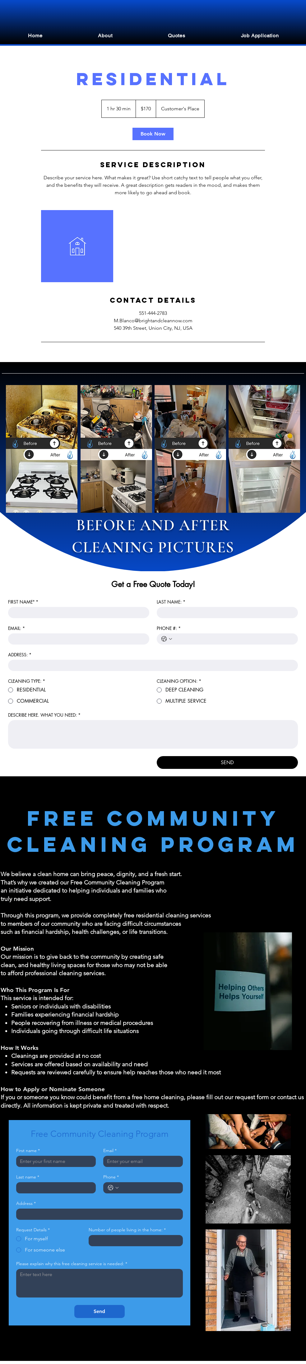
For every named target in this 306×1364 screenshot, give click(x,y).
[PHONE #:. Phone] (233, 639)
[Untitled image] (77, 246)
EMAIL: (16, 628)
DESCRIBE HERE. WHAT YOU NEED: (44, 715)
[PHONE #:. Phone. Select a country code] (166, 639)
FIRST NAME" (23, 601)
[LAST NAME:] (225, 612)
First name (28, 1150)
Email (110, 1150)
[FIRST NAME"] (77, 612)
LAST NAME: (171, 601)
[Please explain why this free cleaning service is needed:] (99, 1283)
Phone (111, 1177)
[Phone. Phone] (149, 1187)
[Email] (141, 1161)
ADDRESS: (19, 654)
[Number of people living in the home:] (134, 1240)
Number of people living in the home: (127, 1230)
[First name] (54, 1161)
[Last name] (54, 1187)
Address (26, 1203)
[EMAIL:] (77, 639)
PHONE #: (169, 628)
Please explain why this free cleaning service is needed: (71, 1263)
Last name (27, 1177)
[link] (153, 134)
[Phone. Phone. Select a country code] (113, 1188)
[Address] (97, 1214)
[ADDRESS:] (151, 665)
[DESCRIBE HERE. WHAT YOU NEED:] (153, 734)
